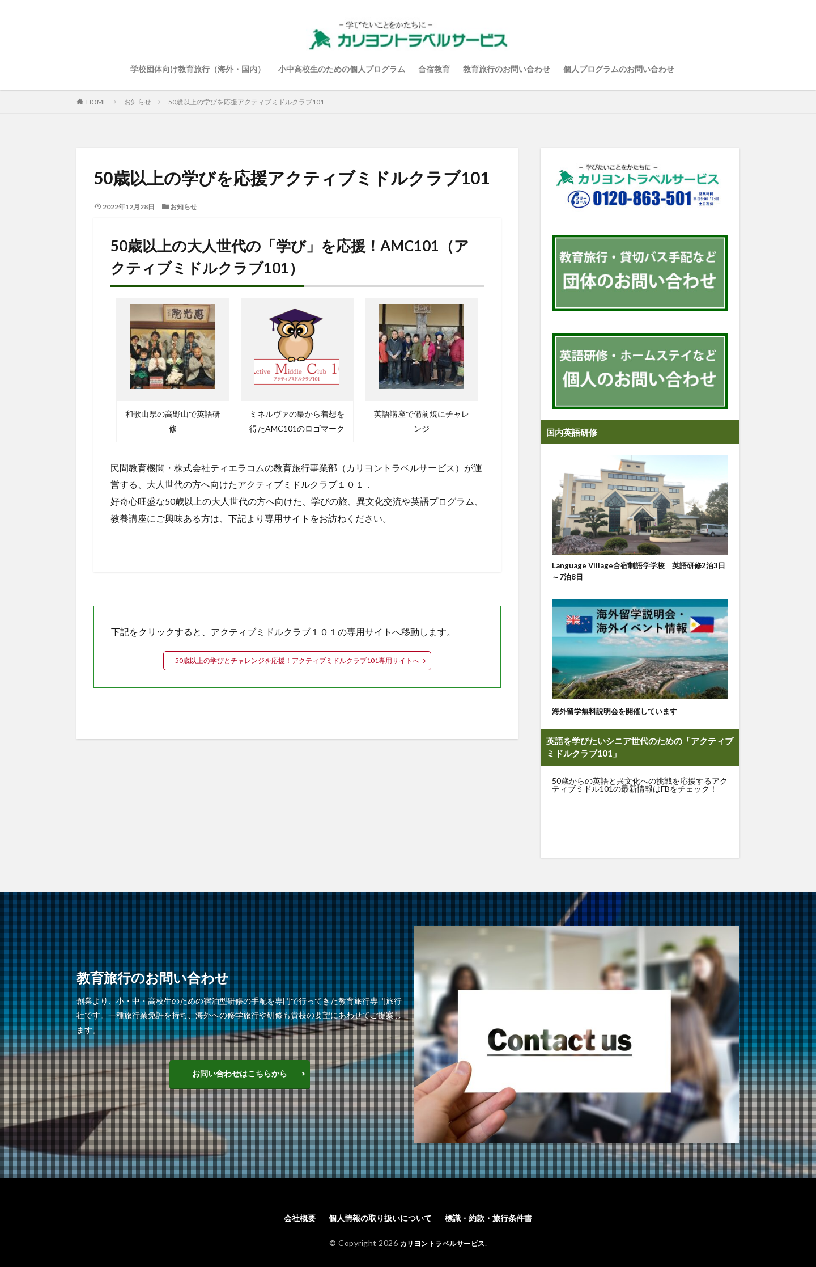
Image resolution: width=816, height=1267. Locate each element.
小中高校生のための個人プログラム (341, 69)
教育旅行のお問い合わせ (506, 69)
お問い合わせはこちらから (239, 1077)
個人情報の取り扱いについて (376, 1222)
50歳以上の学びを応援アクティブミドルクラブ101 (246, 102)
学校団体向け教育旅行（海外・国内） (197, 69)
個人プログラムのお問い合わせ (618, 69)
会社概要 (286, 1222)
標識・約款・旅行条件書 (498, 1222)
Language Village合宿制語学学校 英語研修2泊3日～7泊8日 (640, 573)
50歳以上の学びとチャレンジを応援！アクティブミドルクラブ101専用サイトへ (297, 660)
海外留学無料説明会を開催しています (624, 714)
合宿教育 (434, 69)
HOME (96, 102)
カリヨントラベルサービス (442, 1248)
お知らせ (137, 102)
